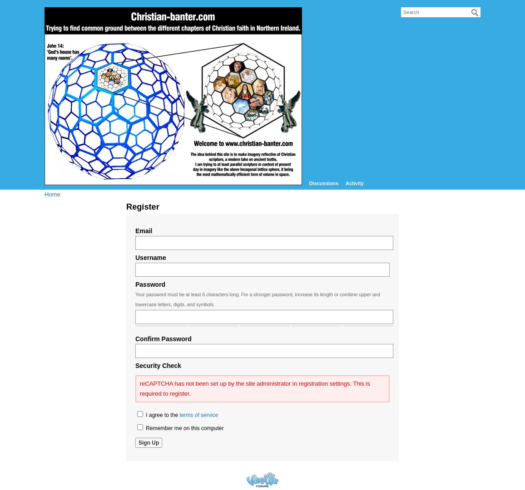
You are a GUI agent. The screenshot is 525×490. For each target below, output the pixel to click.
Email (143, 231)
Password (150, 284)
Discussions (324, 183)
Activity (355, 183)
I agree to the (177, 414)
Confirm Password (163, 339)
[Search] (475, 12)
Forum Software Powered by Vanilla (262, 479)
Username (150, 257)
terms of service (198, 415)
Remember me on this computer (180, 427)
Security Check (158, 365)
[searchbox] (440, 12)
